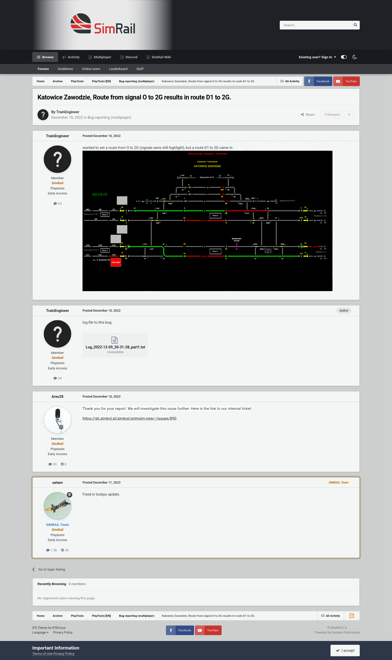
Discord (131, 57)
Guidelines (65, 69)
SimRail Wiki (161, 57)
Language (40, 632)
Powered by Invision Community (337, 632)
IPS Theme (40, 628)
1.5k (51, 550)
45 (65, 550)
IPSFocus (59, 628)
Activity (73, 57)
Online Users (91, 69)
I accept (345, 650)
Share (307, 114)
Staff (140, 69)
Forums (43, 69)
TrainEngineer (67, 112)
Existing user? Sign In (317, 57)
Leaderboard (118, 69)
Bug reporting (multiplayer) (110, 117)
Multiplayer (102, 57)
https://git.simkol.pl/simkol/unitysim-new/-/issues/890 (129, 418)
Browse (47, 57)
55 (52, 464)
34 (58, 203)
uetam (57, 482)
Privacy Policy (62, 632)
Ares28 (57, 396)
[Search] (303, 25)
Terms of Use (42, 654)
